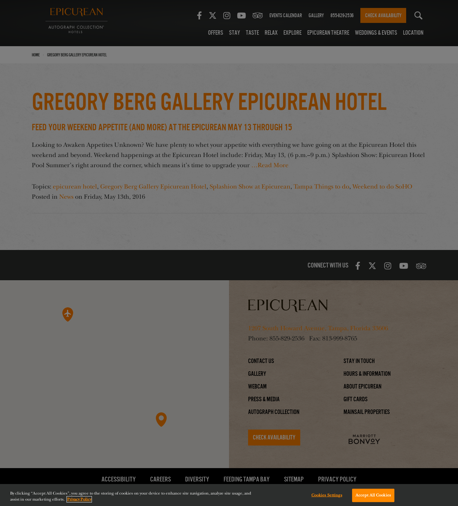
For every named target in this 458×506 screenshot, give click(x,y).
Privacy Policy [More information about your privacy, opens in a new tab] (79, 499)
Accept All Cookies (373, 495)
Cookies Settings (326, 495)
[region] (229, 495)
